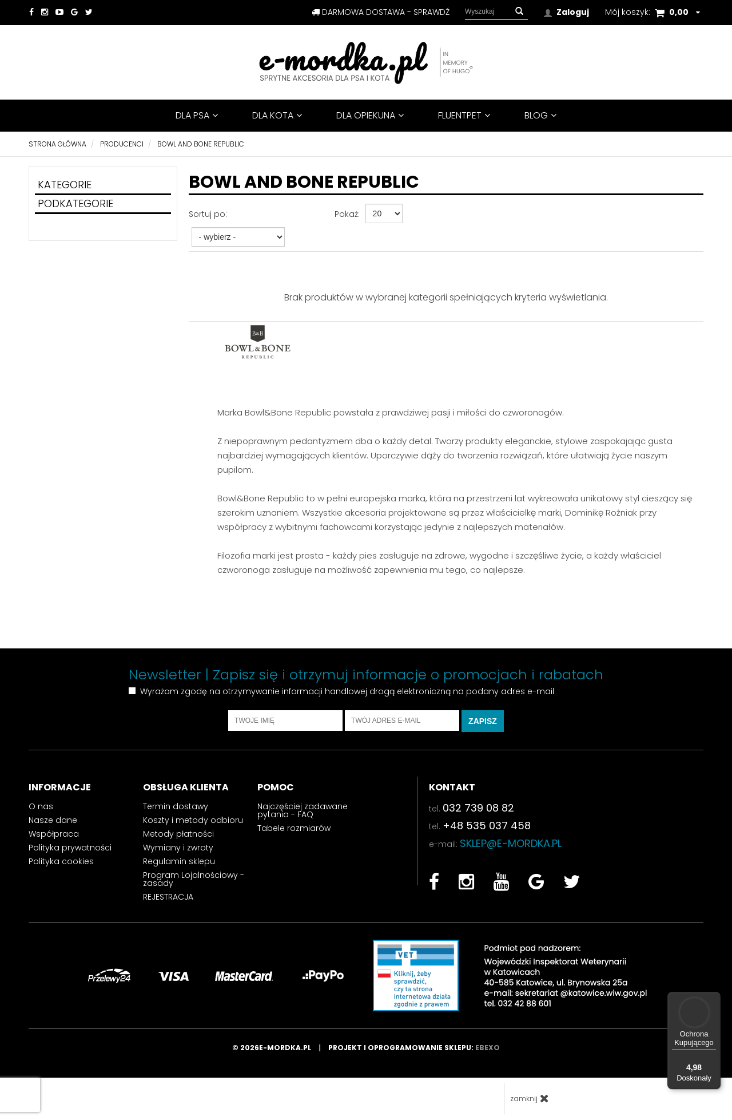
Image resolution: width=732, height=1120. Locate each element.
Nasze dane (53, 820)
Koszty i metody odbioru (193, 820)
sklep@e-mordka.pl (511, 843)
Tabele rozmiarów (294, 828)
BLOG (540, 115)
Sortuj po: (208, 214)
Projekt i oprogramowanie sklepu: (414, 1047)
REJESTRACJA (168, 897)
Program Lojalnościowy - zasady (193, 879)
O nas (41, 806)
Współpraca (54, 834)
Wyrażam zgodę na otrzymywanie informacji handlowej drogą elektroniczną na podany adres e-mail (347, 691)
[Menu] (714, 999)
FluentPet (464, 115)
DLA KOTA (277, 115)
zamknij (529, 1099)
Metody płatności (178, 834)
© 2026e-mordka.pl (280, 1047)
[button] (519, 11)
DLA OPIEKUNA (370, 115)
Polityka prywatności (70, 847)
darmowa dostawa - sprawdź (380, 12)
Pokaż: (347, 214)
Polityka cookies (61, 861)
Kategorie (65, 184)
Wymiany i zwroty (178, 847)
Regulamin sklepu (179, 861)
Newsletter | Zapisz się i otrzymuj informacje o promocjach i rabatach (366, 675)
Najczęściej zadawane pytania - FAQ (302, 810)
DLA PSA (196, 115)
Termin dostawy (175, 806)
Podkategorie (75, 203)
